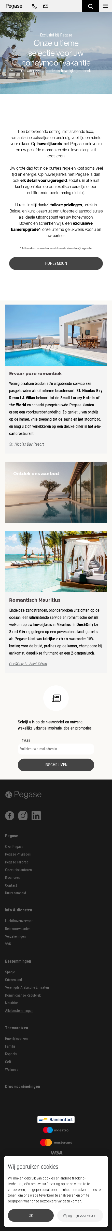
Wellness (11, 1069)
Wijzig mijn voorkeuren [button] (80, 1215)
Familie (10, 1046)
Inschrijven (56, 764)
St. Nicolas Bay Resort (26, 444)
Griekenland (13, 980)
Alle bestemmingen (19, 1011)
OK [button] (31, 1215)
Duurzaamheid (15, 893)
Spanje (10, 972)
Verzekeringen (15, 936)
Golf (8, 1062)
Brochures (12, 877)
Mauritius (12, 1003)
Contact (11, 885)
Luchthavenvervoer (19, 921)
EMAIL (26, 741)
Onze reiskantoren (18, 870)
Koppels (11, 1054)
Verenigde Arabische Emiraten (27, 987)
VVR (8, 944)
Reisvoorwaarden (18, 929)
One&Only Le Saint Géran (28, 663)
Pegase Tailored (16, 862)
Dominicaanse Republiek (23, 995)
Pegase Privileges (18, 854)
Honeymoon (56, 263)
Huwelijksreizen (16, 1039)
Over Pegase (14, 847)
